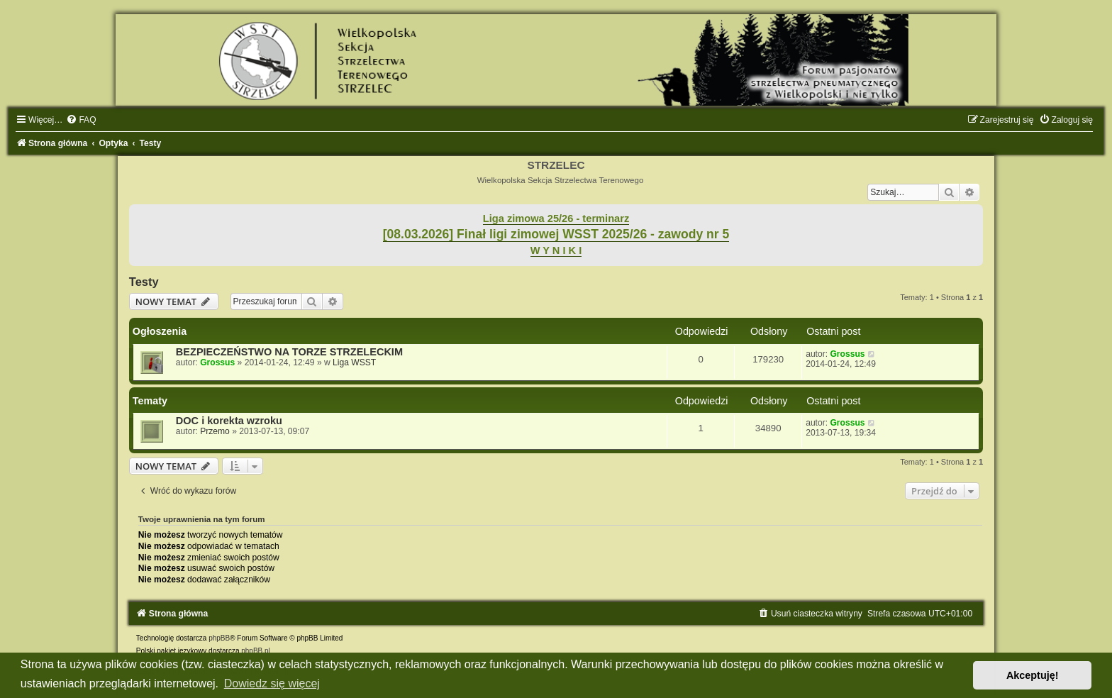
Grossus (217, 362)
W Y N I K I (556, 250)
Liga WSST (354, 362)
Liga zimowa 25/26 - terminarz (556, 218)
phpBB (219, 638)
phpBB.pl (255, 651)
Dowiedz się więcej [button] (272, 683)
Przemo (215, 431)
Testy (144, 281)
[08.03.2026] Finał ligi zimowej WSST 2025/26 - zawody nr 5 (556, 234)
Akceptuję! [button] (1032, 675)
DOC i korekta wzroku (229, 420)
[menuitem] (81, 120)
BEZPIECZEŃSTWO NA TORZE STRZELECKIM (289, 352)
